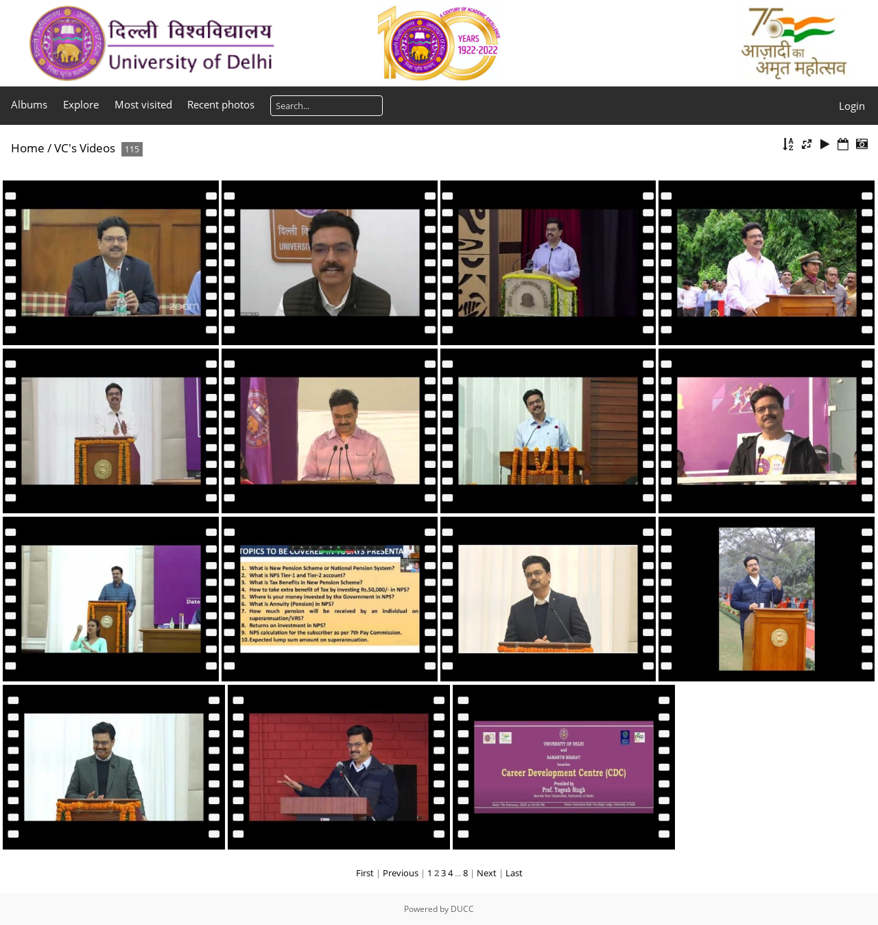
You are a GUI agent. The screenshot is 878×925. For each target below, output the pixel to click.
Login (852, 106)
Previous (400, 873)
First (365, 873)
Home (28, 148)
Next (487, 873)
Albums (29, 104)
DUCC (462, 909)
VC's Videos (84, 148)
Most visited (143, 104)
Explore (81, 104)
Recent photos (220, 104)
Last (514, 873)
